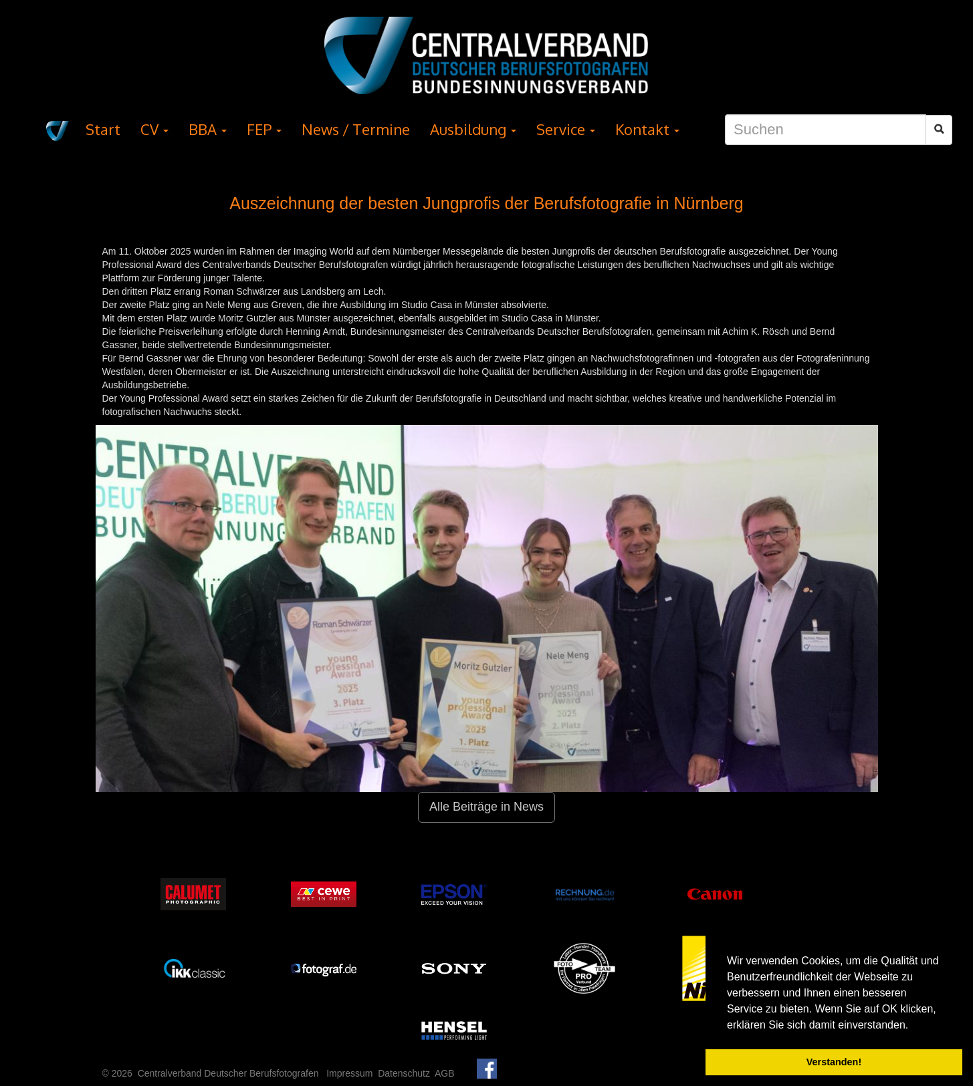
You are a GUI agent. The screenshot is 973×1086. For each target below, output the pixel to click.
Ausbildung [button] (473, 129)
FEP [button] (264, 129)
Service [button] (565, 129)
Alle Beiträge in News (486, 806)
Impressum (349, 1073)
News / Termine (356, 129)
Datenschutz (404, 1073)
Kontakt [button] (647, 129)
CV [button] (154, 129)
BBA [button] (208, 129)
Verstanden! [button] (833, 1062)
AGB (445, 1073)
